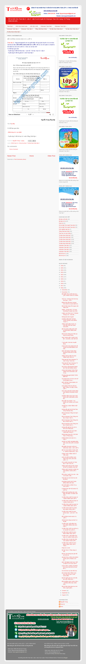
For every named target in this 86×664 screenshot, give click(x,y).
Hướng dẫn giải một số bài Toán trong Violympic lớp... (70, 410)
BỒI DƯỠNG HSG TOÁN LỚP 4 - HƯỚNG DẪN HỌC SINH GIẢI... (70, 583)
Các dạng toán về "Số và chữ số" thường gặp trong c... (70, 379)
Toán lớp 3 (10, 26)
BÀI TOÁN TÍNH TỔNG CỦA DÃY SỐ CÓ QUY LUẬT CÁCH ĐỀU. (69, 574)
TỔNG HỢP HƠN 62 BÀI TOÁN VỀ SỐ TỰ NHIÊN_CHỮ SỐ (70, 466)
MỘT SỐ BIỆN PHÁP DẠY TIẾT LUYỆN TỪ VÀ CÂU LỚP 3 (70, 563)
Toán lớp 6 (57, 653)
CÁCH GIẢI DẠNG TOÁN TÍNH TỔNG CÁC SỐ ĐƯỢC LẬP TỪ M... (70, 372)
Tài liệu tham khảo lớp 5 (13, 31)
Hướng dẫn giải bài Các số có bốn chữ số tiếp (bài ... (69, 428)
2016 (62, 287)
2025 (62, 268)
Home (31, 156)
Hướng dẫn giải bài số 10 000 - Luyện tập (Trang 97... (69, 431)
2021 (62, 276)
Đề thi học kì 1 (15, 143)
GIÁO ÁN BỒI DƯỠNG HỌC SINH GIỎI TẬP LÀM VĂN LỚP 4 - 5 (69, 459)
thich (62, 606)
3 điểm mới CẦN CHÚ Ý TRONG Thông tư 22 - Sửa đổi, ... (70, 314)
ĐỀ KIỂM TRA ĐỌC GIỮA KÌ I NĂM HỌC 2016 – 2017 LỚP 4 (70, 447)
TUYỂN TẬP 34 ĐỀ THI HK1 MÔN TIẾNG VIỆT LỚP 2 (69, 533)
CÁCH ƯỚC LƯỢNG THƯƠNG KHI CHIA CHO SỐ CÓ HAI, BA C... (70, 567)
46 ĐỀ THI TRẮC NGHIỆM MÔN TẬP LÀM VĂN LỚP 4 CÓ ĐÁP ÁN (70, 443)
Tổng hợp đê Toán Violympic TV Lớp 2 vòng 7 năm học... (70, 363)
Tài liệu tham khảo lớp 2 (65, 237)
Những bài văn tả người (68, 316)
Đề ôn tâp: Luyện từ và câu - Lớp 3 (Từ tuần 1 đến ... (70, 475)
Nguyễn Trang (64, 601)
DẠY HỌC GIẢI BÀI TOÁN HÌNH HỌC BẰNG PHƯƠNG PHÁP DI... (70, 392)
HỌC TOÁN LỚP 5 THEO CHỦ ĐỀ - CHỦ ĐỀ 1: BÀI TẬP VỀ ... (70, 339)
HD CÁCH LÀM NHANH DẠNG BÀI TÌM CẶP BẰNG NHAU (70, 367)
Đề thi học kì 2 (62, 255)
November (65, 292)
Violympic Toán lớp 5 (27, 29)
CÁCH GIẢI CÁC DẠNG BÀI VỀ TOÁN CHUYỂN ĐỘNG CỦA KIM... (70, 347)
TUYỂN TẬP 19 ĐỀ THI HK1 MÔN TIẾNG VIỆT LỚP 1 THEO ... (69, 544)
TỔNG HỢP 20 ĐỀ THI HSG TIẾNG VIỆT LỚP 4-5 (69, 356)
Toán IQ (63, 604)
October (64, 590)
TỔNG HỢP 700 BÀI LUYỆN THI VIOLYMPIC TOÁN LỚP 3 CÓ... (70, 471)
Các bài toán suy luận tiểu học (69, 570)
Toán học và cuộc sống (64, 233)
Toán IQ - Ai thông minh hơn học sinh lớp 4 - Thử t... (70, 299)
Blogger (66, 657)
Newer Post (11, 156)
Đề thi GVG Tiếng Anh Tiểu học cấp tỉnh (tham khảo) (69, 334)
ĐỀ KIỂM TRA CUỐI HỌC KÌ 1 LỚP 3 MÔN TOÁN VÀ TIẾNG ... (70, 295)
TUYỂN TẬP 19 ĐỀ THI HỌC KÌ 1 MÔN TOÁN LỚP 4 (70, 501)
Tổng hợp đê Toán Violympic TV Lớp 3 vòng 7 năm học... (70, 360)
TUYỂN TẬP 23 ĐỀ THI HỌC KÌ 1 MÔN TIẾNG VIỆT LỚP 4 (70, 505)
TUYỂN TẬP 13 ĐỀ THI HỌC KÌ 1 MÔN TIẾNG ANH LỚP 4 (70, 498)
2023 (62, 272)
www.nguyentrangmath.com (20, 652)
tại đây (13, 123)
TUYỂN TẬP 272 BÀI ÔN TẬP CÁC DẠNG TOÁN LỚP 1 (69, 540)
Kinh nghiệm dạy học (64, 229)
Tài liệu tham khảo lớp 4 (72, 29)
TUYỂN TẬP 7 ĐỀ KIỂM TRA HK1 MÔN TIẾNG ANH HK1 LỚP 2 (69, 525)
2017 (62, 285)
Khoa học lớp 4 (23, 143)
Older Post (51, 156)
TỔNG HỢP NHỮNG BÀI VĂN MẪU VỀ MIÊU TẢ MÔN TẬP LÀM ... (70, 494)
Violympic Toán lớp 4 (12, 29)
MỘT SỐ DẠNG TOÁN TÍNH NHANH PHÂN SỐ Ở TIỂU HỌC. (69, 352)
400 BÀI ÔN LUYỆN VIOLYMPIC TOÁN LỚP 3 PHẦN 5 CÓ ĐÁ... (70, 559)
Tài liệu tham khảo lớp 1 (65, 235)
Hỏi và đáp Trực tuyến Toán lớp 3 (67, 225)
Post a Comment (13, 149)
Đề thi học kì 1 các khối (15, 132)
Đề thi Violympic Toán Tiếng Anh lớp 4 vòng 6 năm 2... (70, 420)
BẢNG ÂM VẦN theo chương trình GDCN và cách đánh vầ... (70, 303)
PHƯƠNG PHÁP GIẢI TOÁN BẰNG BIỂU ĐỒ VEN (69, 482)
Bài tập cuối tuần (63, 219)
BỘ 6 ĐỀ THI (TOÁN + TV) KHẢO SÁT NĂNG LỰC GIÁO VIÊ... (70, 402)
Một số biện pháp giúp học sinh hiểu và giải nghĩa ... (69, 587)
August (64, 595)
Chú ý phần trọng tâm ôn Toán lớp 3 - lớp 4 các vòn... (69, 463)
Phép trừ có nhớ (66, 547)
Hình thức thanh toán (21, 26)
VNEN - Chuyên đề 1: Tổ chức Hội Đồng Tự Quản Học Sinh (69, 310)
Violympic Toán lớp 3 (60, 26)
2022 (62, 274)
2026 (62, 265)
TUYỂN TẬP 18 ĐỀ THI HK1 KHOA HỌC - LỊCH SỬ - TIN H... (69, 513)
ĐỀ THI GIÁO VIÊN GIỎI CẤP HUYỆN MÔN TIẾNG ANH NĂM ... (69, 330)
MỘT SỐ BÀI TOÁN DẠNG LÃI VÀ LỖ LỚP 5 (69, 383)
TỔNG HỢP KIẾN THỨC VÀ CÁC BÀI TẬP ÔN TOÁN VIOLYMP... (69, 325)
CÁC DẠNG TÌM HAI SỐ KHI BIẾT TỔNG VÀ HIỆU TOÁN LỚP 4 (69, 387)
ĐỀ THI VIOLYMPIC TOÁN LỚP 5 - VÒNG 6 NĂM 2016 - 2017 (70, 450)
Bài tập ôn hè (62, 221)
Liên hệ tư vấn (34, 26)
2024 (62, 270)
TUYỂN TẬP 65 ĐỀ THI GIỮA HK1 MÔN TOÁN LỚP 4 (69, 508)
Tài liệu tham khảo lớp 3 (56, 29)
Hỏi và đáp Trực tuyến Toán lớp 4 (67, 227)
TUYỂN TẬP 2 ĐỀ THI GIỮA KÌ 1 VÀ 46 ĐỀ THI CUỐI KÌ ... (70, 529)
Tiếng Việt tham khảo (41, 29)
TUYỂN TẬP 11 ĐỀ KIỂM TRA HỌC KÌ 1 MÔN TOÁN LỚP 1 (70, 536)
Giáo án (61, 223)
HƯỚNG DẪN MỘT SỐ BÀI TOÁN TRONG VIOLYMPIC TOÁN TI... (69, 320)
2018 (62, 283)
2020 (62, 279)
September (65, 592)
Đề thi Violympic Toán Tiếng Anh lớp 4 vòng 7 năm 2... (70, 417)
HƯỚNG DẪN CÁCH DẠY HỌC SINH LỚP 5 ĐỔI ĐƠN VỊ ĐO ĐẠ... (70, 397)
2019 (62, 281)
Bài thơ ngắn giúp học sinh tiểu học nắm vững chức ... (69, 578)
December (65, 289)
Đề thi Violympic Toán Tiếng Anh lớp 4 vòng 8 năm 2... (70, 424)
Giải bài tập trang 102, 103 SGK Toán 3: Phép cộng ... (70, 435)
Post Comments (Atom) (20, 159)
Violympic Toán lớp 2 (46, 26)
